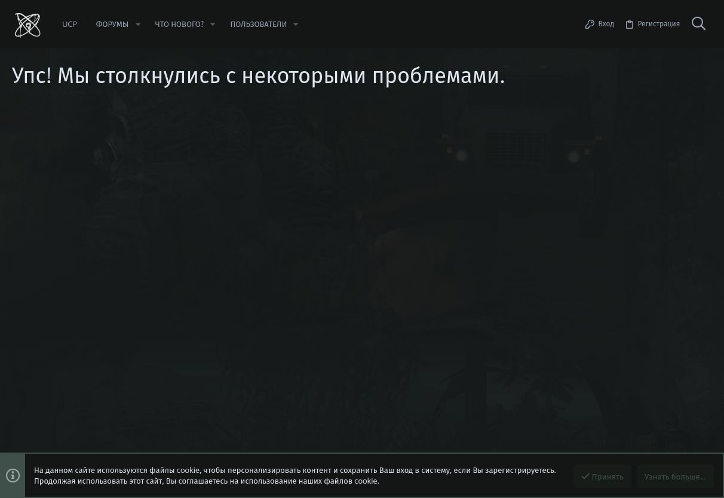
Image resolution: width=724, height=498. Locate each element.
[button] (137, 24)
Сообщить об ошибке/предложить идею (120, 176)
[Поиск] (698, 24)
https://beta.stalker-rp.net (94, 165)
